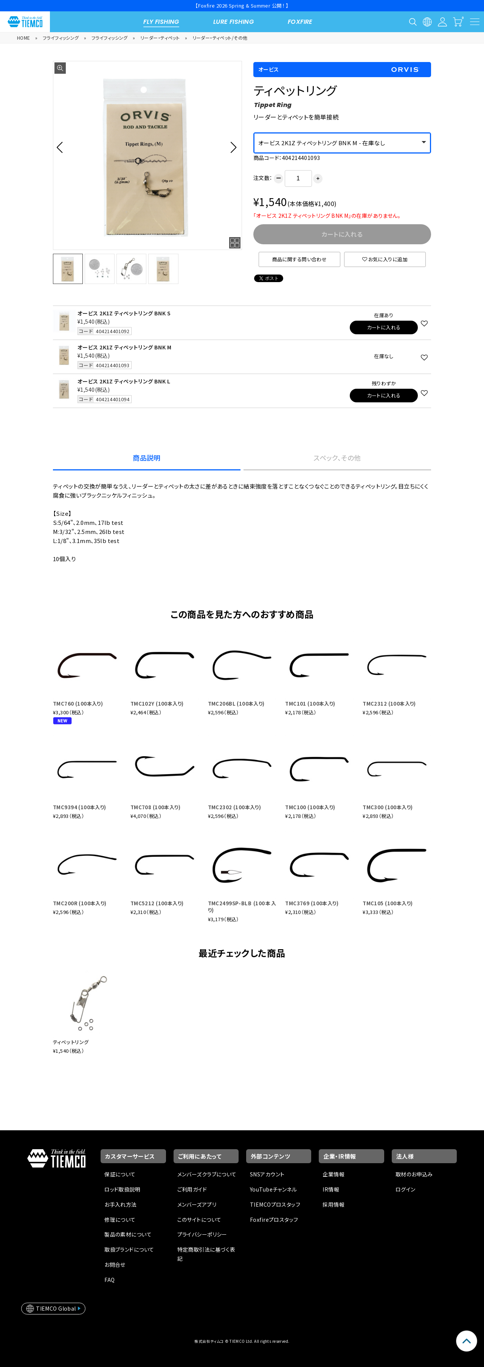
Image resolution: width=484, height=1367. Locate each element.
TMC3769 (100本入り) (311, 903)
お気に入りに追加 (385, 259)
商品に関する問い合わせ (299, 259)
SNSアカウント (267, 1174)
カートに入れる (384, 327)
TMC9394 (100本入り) (79, 807)
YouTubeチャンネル (273, 1189)
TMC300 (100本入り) (388, 807)
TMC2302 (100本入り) (234, 807)
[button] (62, 147)
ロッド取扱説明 (122, 1189)
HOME (23, 37)
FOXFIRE (300, 21)
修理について (120, 1219)
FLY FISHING (161, 21)
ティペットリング (70, 1042)
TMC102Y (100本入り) (157, 703)
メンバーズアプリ (196, 1204)
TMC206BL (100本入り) (236, 703)
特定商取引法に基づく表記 (206, 1254)
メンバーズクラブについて (207, 1174)
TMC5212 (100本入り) (157, 903)
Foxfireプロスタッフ (274, 1219)
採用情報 (333, 1204)
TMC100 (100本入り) (310, 807)
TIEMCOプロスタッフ (275, 1204)
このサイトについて (199, 1219)
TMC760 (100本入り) (78, 703)
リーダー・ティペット (160, 37)
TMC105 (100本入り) (388, 903)
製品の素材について (128, 1234)
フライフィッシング (61, 37)
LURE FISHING (233, 21)
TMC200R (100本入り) (80, 903)
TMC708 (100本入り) (155, 807)
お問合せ (115, 1264)
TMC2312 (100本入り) (389, 703)
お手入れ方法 (120, 1204)
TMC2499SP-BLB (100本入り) (242, 907)
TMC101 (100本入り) (310, 703)
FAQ (109, 1279)
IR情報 (331, 1189)
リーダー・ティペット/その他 (220, 37)
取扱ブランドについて (129, 1249)
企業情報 (333, 1174)
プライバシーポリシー (202, 1234)
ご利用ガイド (192, 1189)
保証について (120, 1174)
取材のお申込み (414, 1174)
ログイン (406, 1189)
